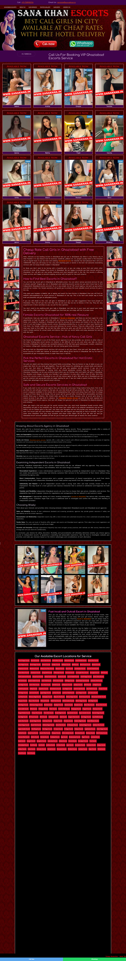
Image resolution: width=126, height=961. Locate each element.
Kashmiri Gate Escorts (79, 689)
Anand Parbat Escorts (80, 660)
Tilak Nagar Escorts (47, 729)
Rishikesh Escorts (72, 749)
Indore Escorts (31, 749)
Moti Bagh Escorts (93, 701)
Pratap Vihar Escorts (37, 713)
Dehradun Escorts (41, 749)
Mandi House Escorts (84, 697)
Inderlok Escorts (56, 685)
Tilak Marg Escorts (36, 729)
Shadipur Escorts (58, 721)
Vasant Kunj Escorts (33, 733)
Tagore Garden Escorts (24, 729)
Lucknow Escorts (95, 737)
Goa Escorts (42, 745)
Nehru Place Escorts (89, 705)
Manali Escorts (22, 753)
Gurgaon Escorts (31, 741)
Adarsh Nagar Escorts (23, 660)
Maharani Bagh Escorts (35, 697)
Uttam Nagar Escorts (102, 729)
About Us (22, 7)
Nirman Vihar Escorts (101, 705)
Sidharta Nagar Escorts (48, 725)
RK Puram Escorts (33, 717)
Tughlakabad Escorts (90, 729)
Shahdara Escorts (68, 721)
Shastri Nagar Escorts (23, 725)
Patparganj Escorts (76, 709)
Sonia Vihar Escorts (61, 725)
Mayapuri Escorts (22, 701)
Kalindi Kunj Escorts (23, 689)
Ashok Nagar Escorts (35, 664)
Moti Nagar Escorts (23, 705)
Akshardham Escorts (57, 660)
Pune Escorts (93, 741)
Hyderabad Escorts (52, 741)
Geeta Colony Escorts (98, 677)
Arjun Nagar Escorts (23, 664)
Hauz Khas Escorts (45, 685)
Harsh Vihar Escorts (34, 685)
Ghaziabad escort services (38, 440)
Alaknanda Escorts (69, 660)
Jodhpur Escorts (22, 749)
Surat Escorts (33, 745)
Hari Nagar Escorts (23, 685)
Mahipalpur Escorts (47, 697)
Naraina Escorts (69, 705)
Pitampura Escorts (97, 709)
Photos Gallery (45, 7)
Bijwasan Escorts (60, 668)
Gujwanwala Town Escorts (82, 681)
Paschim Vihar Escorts (64, 709)
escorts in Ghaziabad (78, 497)
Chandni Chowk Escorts (93, 668)
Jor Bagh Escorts (97, 685)
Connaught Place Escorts (82, 672)
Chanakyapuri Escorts (79, 668)
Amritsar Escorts (60, 745)
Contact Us (66, 7)
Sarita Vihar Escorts (23, 721)
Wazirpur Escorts (90, 733)
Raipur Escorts (92, 749)
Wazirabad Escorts (80, 733)
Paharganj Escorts (43, 709)
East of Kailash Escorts (73, 677)
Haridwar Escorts (82, 749)
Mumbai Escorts (44, 737)
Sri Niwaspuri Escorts (72, 725)
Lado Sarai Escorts (34, 693)
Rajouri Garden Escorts (85, 713)
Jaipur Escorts (70, 745)
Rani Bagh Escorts (22, 717)
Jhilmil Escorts (87, 685)
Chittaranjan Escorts (59, 672)
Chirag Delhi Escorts (47, 672)
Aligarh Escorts (85, 737)
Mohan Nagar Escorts (81, 701)
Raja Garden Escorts (72, 713)
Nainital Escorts (51, 749)
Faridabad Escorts (54, 737)
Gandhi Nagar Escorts (86, 677)
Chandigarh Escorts (83, 741)
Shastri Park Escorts (36, 725)
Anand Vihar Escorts (93, 660)
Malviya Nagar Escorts (72, 697)
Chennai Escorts (72, 741)
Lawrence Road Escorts (68, 693)
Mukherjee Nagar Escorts (36, 705)
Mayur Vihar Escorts (34, 701)
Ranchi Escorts (31, 753)
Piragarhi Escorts (87, 709)
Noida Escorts (21, 741)
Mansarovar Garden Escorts (99, 697)
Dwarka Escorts (62, 677)
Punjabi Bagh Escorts (60, 713)
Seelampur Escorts (47, 721)
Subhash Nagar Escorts (85, 725)
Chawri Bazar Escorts (23, 672)
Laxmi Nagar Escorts (81, 693)
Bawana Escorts (96, 664)
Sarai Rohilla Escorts (97, 717)
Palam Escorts (53, 709)
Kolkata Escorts (63, 741)
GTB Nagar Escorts (69, 681)
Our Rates (57, 7)
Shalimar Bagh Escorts (80, 721)
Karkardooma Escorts (55, 689)
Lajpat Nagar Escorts (45, 693)
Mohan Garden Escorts (68, 701)
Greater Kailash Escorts (34, 681)
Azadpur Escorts (56, 664)
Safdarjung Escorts (53, 717)
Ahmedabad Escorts (23, 745)
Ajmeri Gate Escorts (46, 660)
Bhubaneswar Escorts (74, 737)
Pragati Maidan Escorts (24, 713)
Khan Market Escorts (91, 689)
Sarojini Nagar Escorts (35, 721)
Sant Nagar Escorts (86, 717)
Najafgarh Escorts (58, 705)
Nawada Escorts (78, 705)
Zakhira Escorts (35, 737)
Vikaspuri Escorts (56, 733)
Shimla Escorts (101, 749)
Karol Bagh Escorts (67, 689)
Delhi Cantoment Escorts (24, 677)
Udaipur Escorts (101, 745)
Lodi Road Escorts (22, 697)
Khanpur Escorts (103, 689)
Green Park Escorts (46, 681)
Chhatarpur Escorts (35, 672)
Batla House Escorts (85, 664)
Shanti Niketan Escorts (93, 721)
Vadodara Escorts (91, 745)
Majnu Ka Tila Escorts (59, 697)
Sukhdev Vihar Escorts (98, 725)
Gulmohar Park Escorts (96, 681)
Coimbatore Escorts (80, 745)
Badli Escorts (75, 664)
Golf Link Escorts (22, 681)
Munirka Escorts (48, 705)
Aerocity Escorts (35, 660)
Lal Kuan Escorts (56, 693)
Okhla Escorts (33, 709)
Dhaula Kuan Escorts (37, 677)
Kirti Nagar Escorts (23, 693)
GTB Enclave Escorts (58, 681)
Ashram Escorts (46, 664)
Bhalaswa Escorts (34, 668)
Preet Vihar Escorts (48, 713)
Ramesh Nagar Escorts (98, 713)
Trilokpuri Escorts (78, 729)
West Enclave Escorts (101, 733)
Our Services (33, 7)
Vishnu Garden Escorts (67, 733)
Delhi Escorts (104, 672)
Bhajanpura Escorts (23, 668)
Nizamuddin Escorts (23, 709)
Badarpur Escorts (66, 664)
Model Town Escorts (56, 701)
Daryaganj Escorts (94, 672)
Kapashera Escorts (43, 689)
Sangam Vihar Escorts (73, 717)
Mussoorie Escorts (61, 749)
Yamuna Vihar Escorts (23, 737)
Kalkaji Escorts (33, 689)
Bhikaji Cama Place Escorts (47, 668)
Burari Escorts (69, 668)
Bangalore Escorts (41, 741)
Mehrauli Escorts (45, 701)
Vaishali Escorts (22, 733)
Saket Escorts (63, 717)
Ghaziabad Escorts (10, 7)
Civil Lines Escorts (69, 672)
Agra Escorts (64, 737)
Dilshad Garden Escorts (50, 677)
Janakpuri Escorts (78, 685)
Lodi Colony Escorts (93, 693)
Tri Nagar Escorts (68, 729)
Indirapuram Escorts (67, 685)
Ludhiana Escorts (50, 745)
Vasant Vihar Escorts (45, 733)
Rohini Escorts (43, 717)
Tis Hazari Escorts (58, 729)
